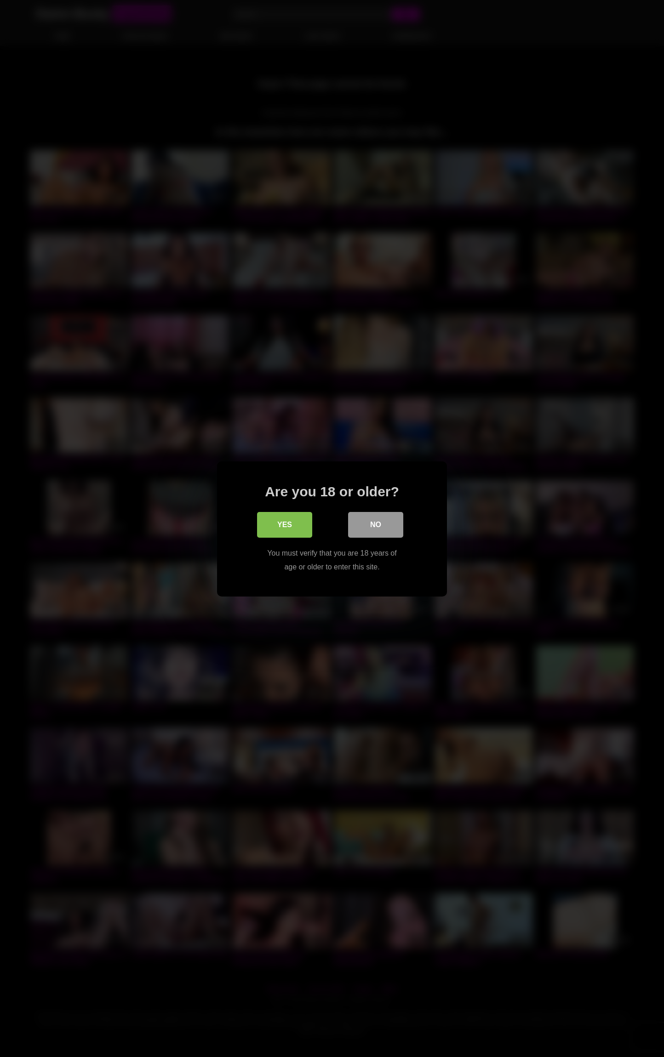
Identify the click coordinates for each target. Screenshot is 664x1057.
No (375, 524)
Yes (284, 524)
